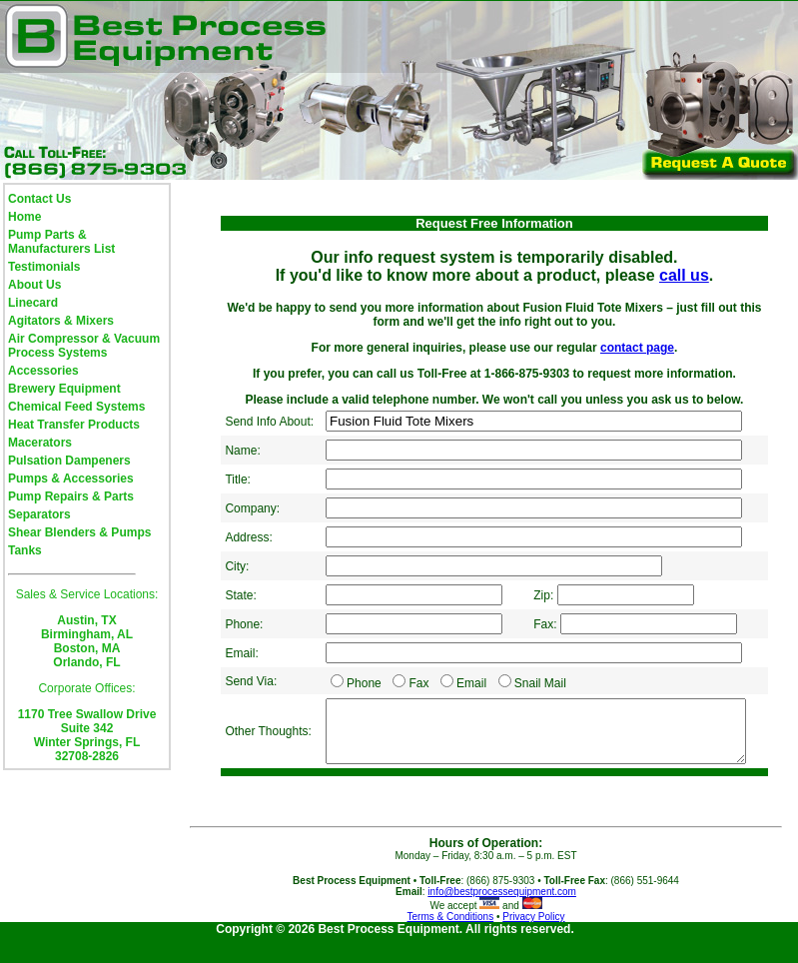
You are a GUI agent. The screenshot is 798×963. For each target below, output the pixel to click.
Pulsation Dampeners (69, 461)
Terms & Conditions (449, 935)
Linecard (33, 303)
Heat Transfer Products (74, 425)
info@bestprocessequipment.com (501, 910)
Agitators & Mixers (61, 321)
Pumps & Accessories (71, 478)
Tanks (25, 550)
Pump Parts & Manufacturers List (61, 242)
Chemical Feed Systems (76, 407)
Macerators (40, 443)
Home (24, 217)
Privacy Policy (533, 935)
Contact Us (39, 199)
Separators (39, 514)
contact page (637, 348)
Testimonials (44, 267)
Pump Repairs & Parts (71, 496)
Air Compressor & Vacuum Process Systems (84, 346)
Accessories (43, 371)
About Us (34, 285)
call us (684, 275)
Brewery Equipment (64, 389)
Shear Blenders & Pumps (79, 532)
